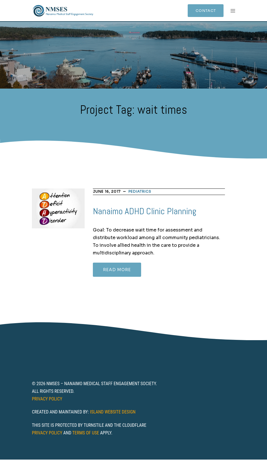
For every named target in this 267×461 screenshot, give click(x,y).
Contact (201, 11)
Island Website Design (113, 413)
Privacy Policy (47, 400)
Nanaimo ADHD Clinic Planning (144, 212)
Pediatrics (139, 193)
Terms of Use (85, 434)
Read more (117, 271)
